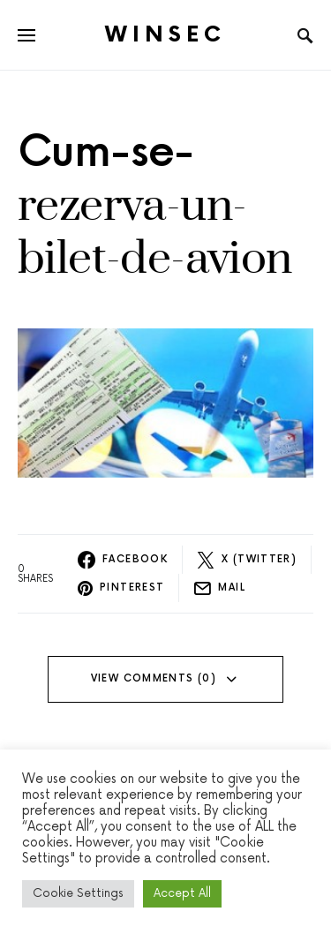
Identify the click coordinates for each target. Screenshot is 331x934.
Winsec (165, 35)
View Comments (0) (153, 678)
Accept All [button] (182, 893)
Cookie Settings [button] (78, 893)
